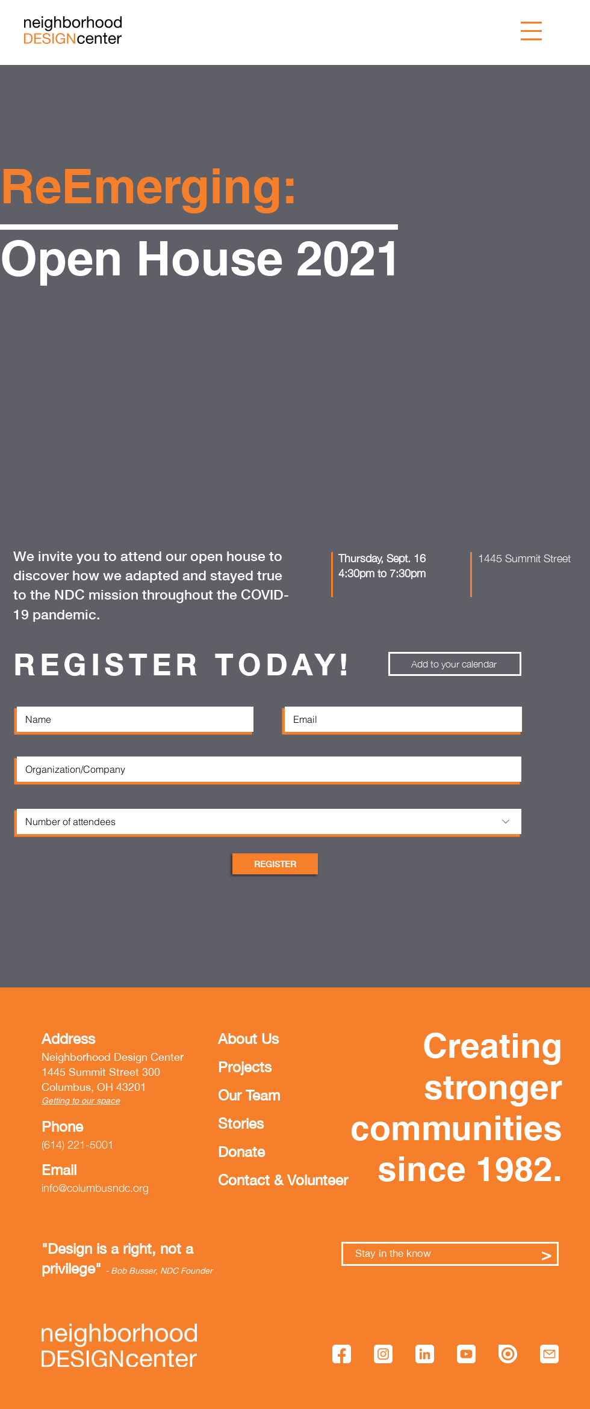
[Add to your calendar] (454, 664)
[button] (531, 31)
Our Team (249, 1095)
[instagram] (383, 1354)
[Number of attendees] (269, 821)
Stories (241, 1123)
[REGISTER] (275, 863)
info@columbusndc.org (95, 1188)
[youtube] (466, 1354)
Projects (245, 1066)
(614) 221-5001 (78, 1144)
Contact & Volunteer (254, 1179)
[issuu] (507, 1354)
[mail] (549, 1354)
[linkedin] (424, 1354)
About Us (248, 1038)
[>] (546, 1254)
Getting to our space (81, 1100)
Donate (241, 1151)
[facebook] (341, 1354)
